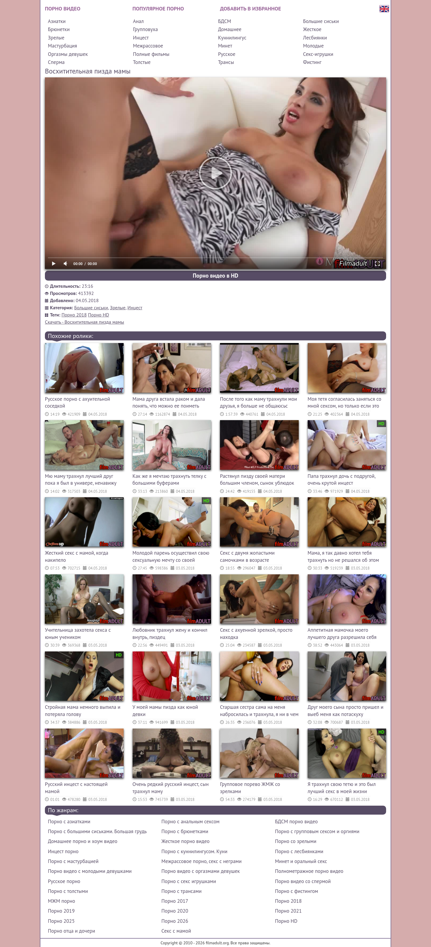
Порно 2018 (74, 315)
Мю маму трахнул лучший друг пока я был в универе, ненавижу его (80, 480)
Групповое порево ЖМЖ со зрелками (250, 788)
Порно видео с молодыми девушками (90, 871)
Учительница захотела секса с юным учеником (78, 633)
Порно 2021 (288, 911)
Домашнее (229, 29)
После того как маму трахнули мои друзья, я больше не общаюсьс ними (258, 403)
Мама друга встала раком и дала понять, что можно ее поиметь (169, 402)
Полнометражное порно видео (309, 871)
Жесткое (312, 29)
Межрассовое (148, 45)
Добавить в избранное (250, 8)
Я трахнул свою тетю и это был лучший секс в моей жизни (342, 788)
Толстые (142, 62)
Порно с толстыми (68, 891)
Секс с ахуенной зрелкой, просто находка (256, 633)
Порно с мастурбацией (73, 861)
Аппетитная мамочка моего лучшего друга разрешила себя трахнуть (342, 634)
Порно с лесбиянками (299, 851)
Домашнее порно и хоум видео (82, 841)
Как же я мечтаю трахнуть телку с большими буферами (170, 479)
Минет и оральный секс (301, 861)
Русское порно (64, 881)
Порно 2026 (174, 921)
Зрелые (56, 37)
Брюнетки (59, 29)
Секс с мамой (176, 931)
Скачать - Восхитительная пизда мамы (84, 322)
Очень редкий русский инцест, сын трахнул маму (171, 788)
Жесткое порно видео (185, 841)
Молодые (313, 45)
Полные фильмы (151, 54)
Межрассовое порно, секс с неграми (201, 861)
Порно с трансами (181, 891)
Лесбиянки (315, 37)
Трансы (226, 62)
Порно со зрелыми (295, 841)
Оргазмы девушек (68, 54)
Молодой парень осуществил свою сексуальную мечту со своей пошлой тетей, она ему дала (171, 557)
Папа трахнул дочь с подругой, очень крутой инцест (341, 479)
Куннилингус (232, 37)
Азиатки (57, 21)
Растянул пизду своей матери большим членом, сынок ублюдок (257, 479)
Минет (225, 45)
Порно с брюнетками (184, 831)
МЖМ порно (61, 901)
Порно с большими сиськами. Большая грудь (97, 831)
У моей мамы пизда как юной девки (165, 710)
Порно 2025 (61, 921)
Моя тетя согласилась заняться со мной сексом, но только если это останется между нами (344, 403)
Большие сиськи (321, 21)
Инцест (141, 37)
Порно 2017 (174, 901)
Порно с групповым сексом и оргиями (317, 831)
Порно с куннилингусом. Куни (194, 851)
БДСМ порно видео (296, 821)
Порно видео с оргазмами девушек (200, 871)
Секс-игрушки (318, 54)
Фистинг (312, 62)
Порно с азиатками (69, 821)
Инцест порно (63, 851)
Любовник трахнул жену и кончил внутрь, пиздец (170, 633)
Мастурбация (62, 45)
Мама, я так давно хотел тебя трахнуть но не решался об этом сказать (343, 557)
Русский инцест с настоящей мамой (76, 788)
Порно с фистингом (296, 891)
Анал (138, 21)
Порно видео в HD (215, 275)
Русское (226, 54)
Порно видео (62, 8)
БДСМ (224, 21)
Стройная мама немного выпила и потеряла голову (82, 710)
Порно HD (98, 315)
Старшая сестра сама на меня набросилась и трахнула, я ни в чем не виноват (259, 711)
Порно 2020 (174, 911)
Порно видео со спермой (303, 881)
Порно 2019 (61, 911)
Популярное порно (158, 8)
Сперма (56, 62)
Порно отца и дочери (71, 931)
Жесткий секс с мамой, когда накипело (76, 556)
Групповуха (145, 29)
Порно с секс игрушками (188, 881)
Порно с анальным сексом (190, 821)
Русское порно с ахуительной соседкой (77, 402)
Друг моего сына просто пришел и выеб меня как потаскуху (346, 710)
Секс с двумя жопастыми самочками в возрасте (247, 556)
